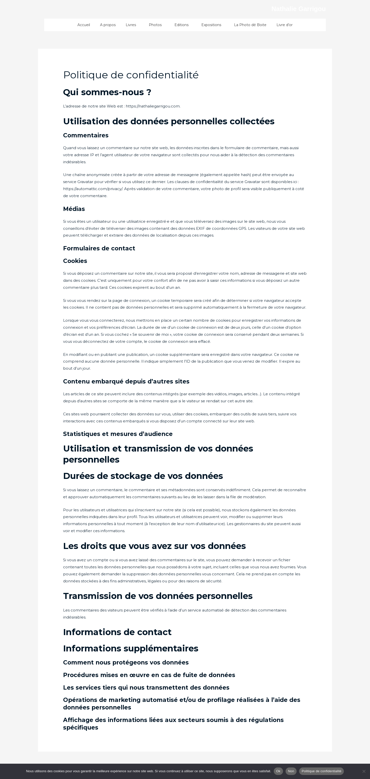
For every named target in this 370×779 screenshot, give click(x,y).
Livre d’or (284, 25)
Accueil (83, 25)
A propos (108, 25)
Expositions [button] (212, 24)
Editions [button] (182, 24)
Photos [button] (156, 24)
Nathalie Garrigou (290, 8)
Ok (278, 771)
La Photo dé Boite (250, 25)
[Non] (363, 771)
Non (291, 771)
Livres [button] (132, 24)
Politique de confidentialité (321, 771)
